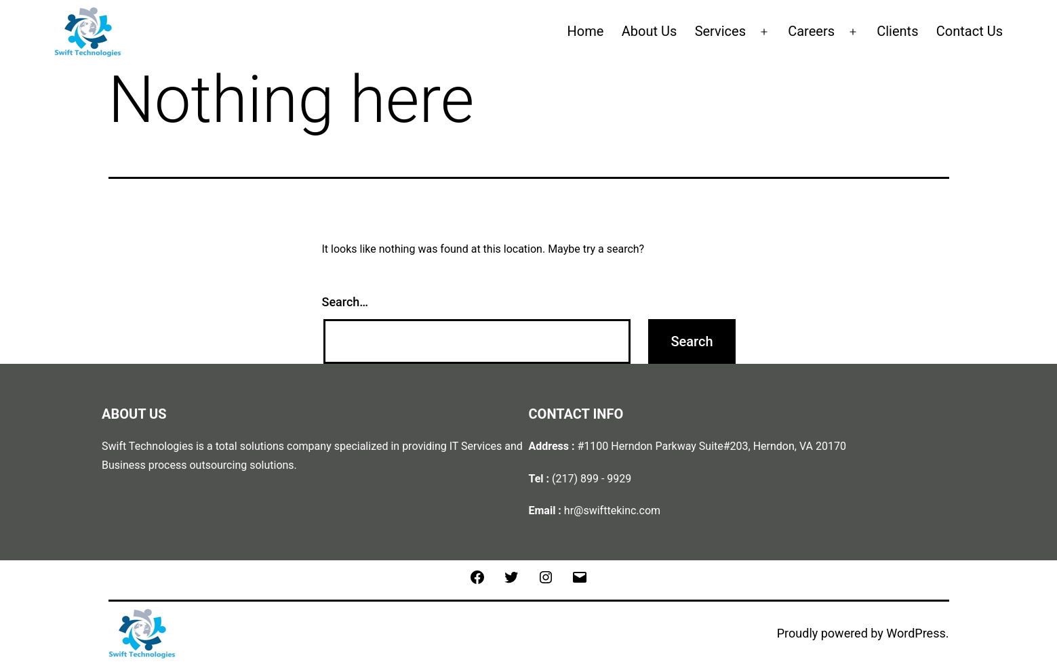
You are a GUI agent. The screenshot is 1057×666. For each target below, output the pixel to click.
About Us (649, 31)
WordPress (915, 633)
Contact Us (969, 31)
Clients (897, 31)
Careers (811, 31)
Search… (345, 302)
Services (720, 31)
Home (585, 31)
